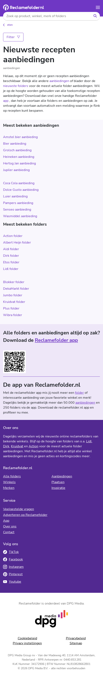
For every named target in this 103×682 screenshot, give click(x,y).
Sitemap (76, 643)
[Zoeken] (95, 16)
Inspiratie (58, 488)
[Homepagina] (23, 7)
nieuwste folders (15, 86)
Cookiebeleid (27, 638)
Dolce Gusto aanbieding (21, 189)
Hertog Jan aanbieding (19, 163)
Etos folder (11, 262)
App (6, 520)
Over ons (9, 526)
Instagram (13, 567)
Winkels (9, 482)
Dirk (6, 446)
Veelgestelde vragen (18, 509)
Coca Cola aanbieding (18, 183)
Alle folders (12, 476)
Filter (13, 37)
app (5, 100)
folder (79, 392)
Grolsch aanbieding (17, 150)
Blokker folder (13, 282)
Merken (8, 488)
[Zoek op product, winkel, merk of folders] (46, 16)
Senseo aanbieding (17, 209)
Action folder (12, 236)
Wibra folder (12, 315)
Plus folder (11, 308)
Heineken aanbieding (18, 157)
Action (33, 446)
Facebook (13, 559)
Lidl (89, 441)
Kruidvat (17, 446)
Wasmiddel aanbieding (20, 216)
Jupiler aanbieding (16, 170)
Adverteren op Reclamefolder (25, 515)
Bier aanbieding (14, 143)
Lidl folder (10, 269)
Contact (8, 532)
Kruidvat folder (14, 302)
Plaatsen (58, 482)
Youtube (12, 582)
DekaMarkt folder (16, 288)
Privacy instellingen (27, 643)
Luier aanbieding (15, 196)
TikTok (11, 552)
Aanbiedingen (62, 476)
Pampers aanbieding (18, 203)
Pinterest (13, 574)
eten (10, 25)
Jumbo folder (12, 295)
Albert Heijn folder (17, 242)
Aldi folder (11, 249)
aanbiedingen (59, 81)
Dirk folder (11, 255)
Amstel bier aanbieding (20, 137)
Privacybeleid (76, 638)
